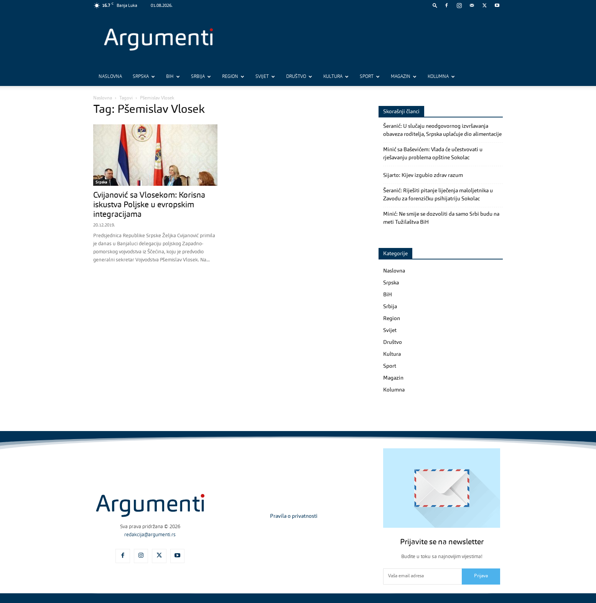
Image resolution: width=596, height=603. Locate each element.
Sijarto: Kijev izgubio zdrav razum (423, 175)
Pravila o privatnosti (294, 516)
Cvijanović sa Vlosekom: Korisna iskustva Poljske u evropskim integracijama (149, 205)
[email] (422, 576)
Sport (370, 76)
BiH (173, 76)
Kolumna (441, 76)
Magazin (404, 76)
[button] (435, 5)
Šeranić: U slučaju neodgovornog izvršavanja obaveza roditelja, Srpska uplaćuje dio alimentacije (442, 130)
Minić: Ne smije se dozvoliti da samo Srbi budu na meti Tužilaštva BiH (441, 218)
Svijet (265, 76)
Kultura (336, 76)
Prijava (481, 576)
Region (233, 76)
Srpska (144, 76)
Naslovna (110, 76)
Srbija (201, 76)
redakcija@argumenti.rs (150, 534)
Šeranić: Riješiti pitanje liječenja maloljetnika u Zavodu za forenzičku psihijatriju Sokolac (438, 195)
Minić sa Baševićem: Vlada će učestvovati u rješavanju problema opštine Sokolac (432, 153)
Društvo (299, 76)
